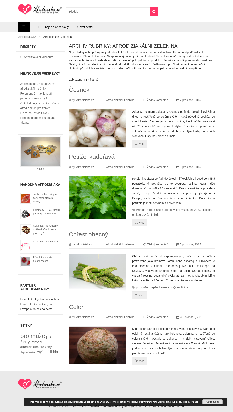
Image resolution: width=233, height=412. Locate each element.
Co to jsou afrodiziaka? (34, 113)
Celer (76, 307)
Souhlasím (212, 401)
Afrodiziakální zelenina (120, 100)
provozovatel (85, 27)
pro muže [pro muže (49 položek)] (32, 335)
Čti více (139, 143)
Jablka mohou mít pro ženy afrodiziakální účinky (45, 198)
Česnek (79, 89)
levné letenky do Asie (33, 304)
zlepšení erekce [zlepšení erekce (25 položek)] (28, 352)
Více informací (190, 402)
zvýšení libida (150, 214)
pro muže (182, 209)
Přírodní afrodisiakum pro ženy (155, 209)
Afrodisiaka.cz (27, 36)
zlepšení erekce (159, 287)
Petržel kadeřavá (92, 156)
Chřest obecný (88, 234)
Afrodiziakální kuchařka (38, 57)
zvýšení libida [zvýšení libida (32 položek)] (47, 352)
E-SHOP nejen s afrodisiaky (51, 27)
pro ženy (194, 209)
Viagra (40, 168)
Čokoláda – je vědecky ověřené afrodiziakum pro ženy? (45, 229)
